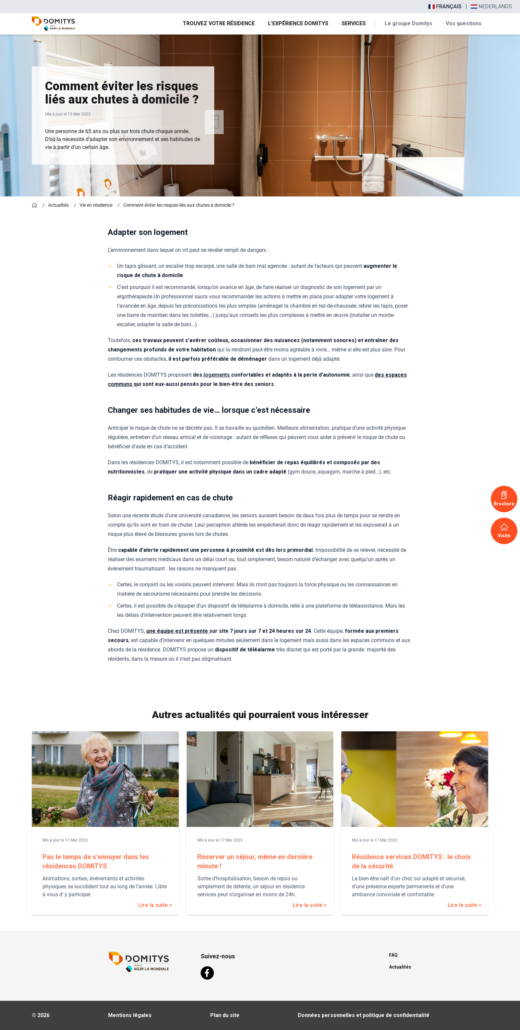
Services (354, 23)
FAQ (393, 955)
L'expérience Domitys (298, 23)
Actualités (58, 205)
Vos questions (464, 23)
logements (216, 375)
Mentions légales (130, 1015)
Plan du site (224, 1015)
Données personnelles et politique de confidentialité (363, 1015)
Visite (504, 530)
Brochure (504, 498)
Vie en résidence (96, 205)
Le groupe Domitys (408, 23)
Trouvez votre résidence (219, 23)
